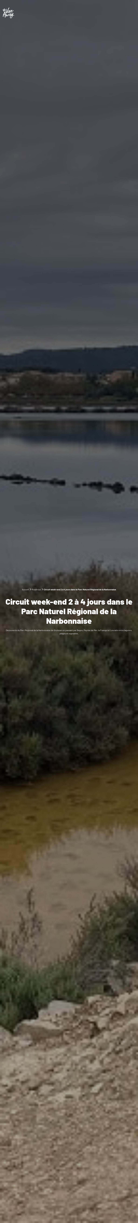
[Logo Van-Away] (8, 13)
